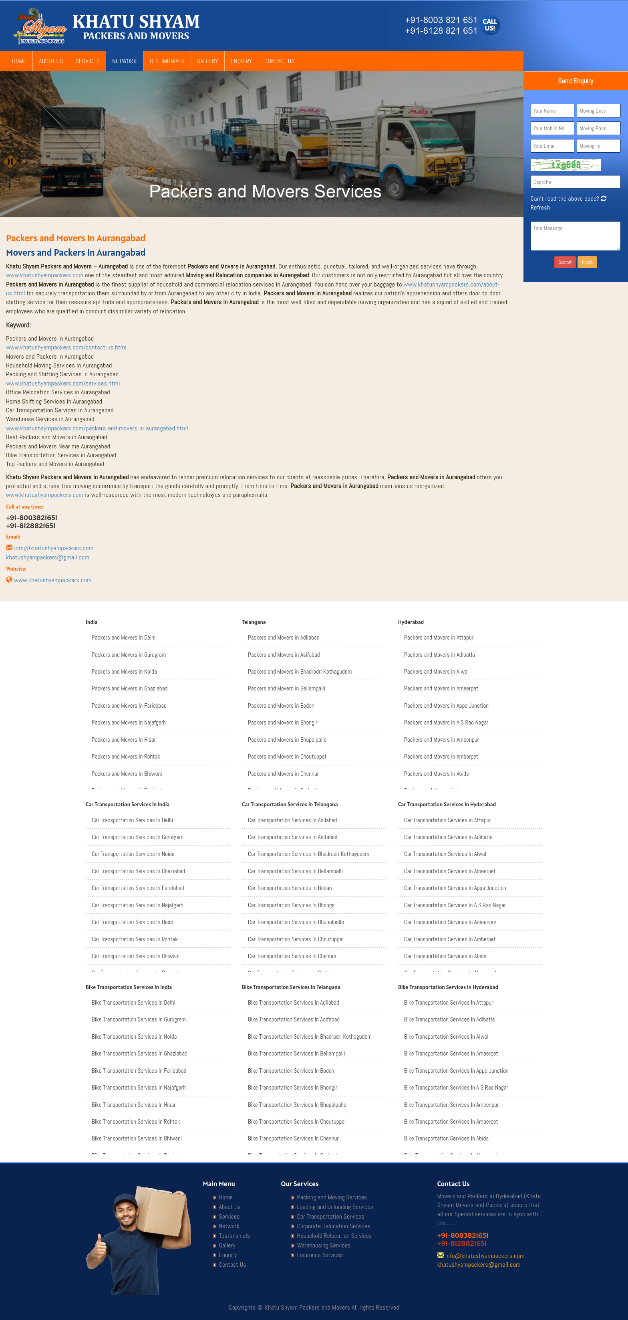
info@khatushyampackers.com (53, 548)
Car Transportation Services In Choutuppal (296, 939)
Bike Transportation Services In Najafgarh (139, 1087)
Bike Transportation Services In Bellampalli (296, 1053)
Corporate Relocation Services (333, 1226)
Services (87, 61)
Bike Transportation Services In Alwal (446, 1036)
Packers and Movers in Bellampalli (286, 688)
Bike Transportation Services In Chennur (293, 1138)
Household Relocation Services (334, 1236)
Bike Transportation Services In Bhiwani (137, 1138)
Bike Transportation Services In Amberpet (451, 1121)
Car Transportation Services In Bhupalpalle (296, 922)
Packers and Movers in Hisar (124, 739)
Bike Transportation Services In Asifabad (294, 1019)
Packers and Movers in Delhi (123, 637)
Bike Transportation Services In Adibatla (449, 1019)
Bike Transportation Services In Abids (446, 1138)
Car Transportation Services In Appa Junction (455, 888)
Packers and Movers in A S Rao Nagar (446, 722)
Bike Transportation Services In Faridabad (139, 1070)
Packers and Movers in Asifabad (284, 654)
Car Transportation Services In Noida (133, 854)
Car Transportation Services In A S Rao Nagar (455, 905)
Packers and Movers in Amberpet (441, 756)
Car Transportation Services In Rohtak (135, 939)
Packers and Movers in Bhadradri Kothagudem (300, 671)
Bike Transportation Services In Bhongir (292, 1087)
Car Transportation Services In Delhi (132, 820)
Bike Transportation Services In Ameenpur (451, 1104)
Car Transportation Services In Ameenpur (450, 922)
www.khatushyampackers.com (44, 275)
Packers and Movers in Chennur (283, 773)
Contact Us (279, 61)
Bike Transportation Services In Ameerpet (451, 1053)
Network (124, 61)
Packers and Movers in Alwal (436, 671)
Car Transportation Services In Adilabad (292, 820)
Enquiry (241, 61)
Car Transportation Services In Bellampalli (295, 871)
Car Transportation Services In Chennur (292, 956)
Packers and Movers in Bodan (281, 705)
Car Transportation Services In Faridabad (138, 888)
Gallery (207, 61)
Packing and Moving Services (332, 1197)
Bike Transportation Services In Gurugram (139, 1019)
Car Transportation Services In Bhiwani (135, 956)
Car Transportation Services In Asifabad (292, 837)
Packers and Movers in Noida (124, 671)
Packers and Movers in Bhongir (282, 722)
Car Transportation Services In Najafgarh (137, 905)
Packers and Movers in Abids (436, 773)
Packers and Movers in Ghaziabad (129, 688)
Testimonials (167, 61)
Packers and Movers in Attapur (438, 637)
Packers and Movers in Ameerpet (441, 688)
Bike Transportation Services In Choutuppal (297, 1121)
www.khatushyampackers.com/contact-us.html (66, 347)
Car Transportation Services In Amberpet (450, 939)
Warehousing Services (324, 1245)
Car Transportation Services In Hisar (132, 922)
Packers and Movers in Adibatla (439, 654)
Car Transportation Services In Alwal (445, 854)
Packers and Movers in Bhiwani (127, 773)
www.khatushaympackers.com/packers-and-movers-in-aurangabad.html (97, 428)
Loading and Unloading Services (335, 1207)
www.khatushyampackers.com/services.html (63, 383)
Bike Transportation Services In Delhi (133, 1002)
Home (19, 61)
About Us (51, 61)
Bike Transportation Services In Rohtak (136, 1121)
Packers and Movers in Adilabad (284, 637)
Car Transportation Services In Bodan (290, 888)
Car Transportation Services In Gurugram (137, 837)
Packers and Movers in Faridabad (129, 705)
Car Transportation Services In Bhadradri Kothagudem (308, 854)
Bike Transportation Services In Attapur (448, 1002)
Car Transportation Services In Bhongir (291, 905)
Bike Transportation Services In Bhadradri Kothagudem (310, 1036)
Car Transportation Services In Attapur (447, 820)
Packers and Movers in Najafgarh (129, 722)
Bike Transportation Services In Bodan (291, 1070)
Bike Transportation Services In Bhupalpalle (297, 1104)
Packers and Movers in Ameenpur (441, 739)
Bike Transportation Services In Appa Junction (456, 1070)
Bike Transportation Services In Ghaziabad (139, 1053)
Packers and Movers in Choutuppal (287, 756)
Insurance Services (320, 1255)
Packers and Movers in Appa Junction (446, 705)
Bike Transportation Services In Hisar (134, 1104)
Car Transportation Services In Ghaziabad (138, 871)
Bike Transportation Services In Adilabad (293, 1002)
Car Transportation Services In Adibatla (448, 837)
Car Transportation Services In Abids (445, 956)
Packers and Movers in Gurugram (129, 654)
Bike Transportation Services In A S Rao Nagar (456, 1087)
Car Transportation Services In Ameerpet (450, 871)
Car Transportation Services (330, 1217)
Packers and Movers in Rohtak (126, 756)
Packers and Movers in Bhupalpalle (287, 739)
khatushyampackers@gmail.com (47, 557)
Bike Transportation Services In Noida (134, 1036)
